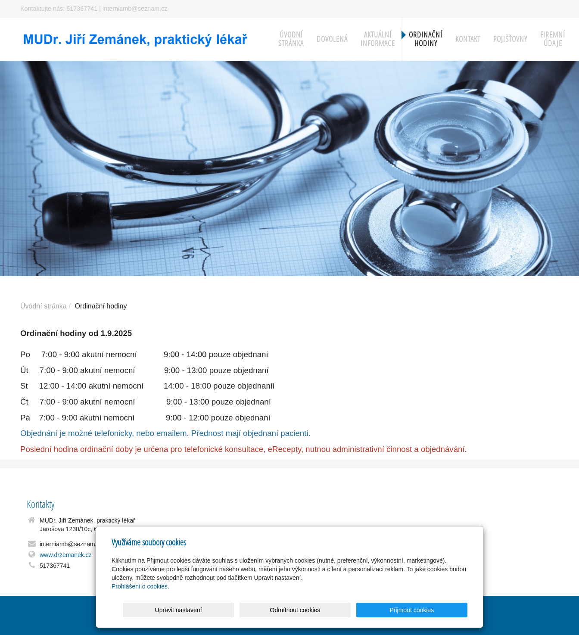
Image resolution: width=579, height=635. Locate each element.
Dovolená (332, 39)
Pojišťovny (510, 39)
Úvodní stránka (291, 39)
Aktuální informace (378, 39)
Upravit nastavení (291, 610)
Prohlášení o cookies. (140, 586)
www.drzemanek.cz (66, 554)
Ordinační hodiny (425, 39)
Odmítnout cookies (363, 610)
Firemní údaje (552, 39)
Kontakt (467, 39)
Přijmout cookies (434, 610)
